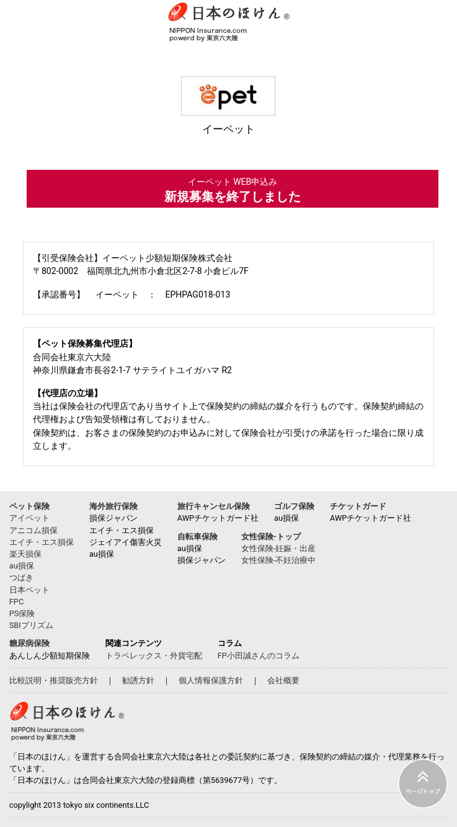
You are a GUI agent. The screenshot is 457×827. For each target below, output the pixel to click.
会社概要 (283, 680)
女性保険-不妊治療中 (278, 560)
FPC (16, 601)
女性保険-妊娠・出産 (278, 548)
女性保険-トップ (271, 536)
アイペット (29, 518)
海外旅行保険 (113, 506)
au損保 (21, 565)
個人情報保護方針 (211, 680)
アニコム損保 (33, 530)
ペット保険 (29, 506)
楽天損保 (25, 554)
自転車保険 (197, 536)
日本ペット (29, 590)
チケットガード (358, 506)
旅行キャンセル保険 (213, 506)
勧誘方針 (138, 680)
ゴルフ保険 (294, 506)
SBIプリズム (31, 625)
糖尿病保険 (29, 643)
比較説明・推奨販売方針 (53, 680)
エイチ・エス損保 (41, 542)
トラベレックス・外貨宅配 (153, 655)
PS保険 (22, 613)
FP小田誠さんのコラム (258, 655)
